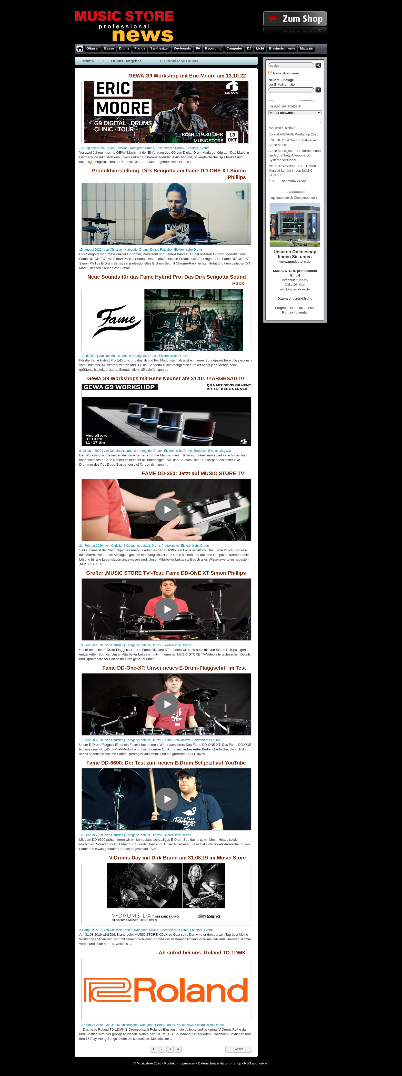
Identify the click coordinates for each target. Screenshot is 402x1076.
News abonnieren (283, 73)
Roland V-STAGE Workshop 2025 (293, 134)
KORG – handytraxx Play (287, 181)
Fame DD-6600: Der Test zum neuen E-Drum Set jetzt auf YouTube (166, 763)
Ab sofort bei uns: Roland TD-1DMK (202, 952)
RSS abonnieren (256, 1063)
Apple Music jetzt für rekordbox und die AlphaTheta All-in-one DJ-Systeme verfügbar (294, 155)
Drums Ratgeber (126, 61)
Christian (121, 148)
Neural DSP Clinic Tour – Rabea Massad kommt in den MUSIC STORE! (292, 170)
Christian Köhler (121, 930)
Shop (237, 1063)
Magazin (225, 451)
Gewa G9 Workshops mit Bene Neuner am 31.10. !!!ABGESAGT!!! (166, 378)
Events (204, 148)
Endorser (192, 148)
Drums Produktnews (165, 545)
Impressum (186, 1063)
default (145, 545)
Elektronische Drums (170, 148)
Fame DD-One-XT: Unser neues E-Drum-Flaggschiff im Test (174, 668)
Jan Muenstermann (118, 356)
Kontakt (170, 1063)
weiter (239, 1049)
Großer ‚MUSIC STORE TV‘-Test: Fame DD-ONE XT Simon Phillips (166, 573)
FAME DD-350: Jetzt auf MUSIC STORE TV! (194, 473)
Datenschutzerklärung (214, 1063)
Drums (88, 61)
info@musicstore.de (295, 289)
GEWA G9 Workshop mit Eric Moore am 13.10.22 (187, 76)
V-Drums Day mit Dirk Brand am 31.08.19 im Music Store (177, 857)
